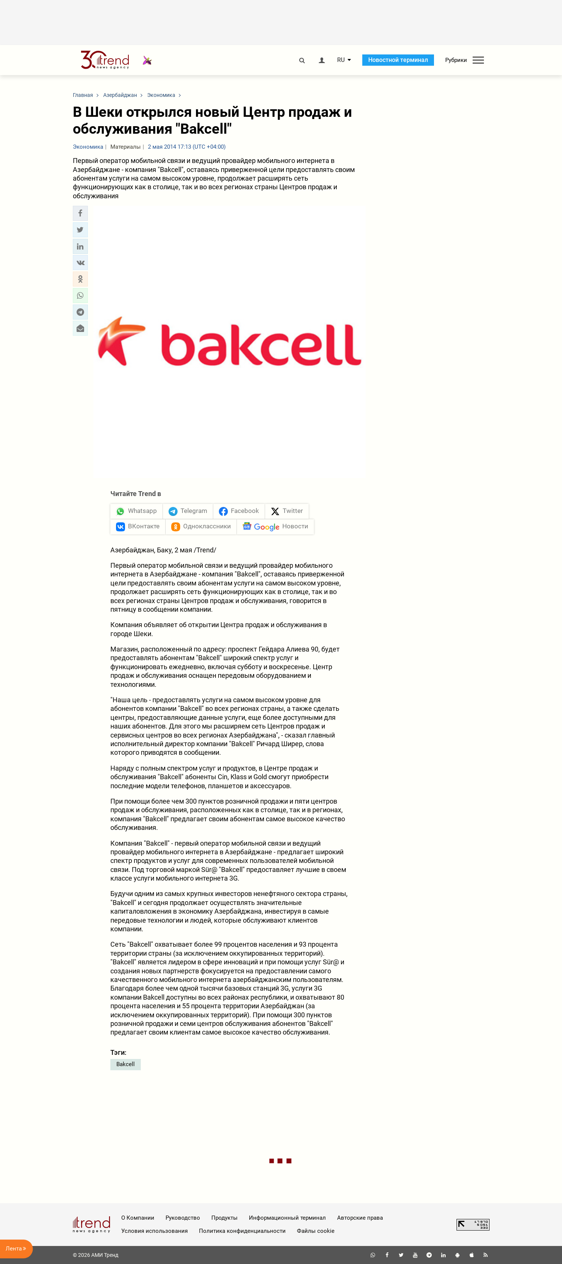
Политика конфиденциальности (242, 1231)
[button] (80, 213)
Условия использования (154, 1231)
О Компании (137, 1217)
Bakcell (125, 1064)
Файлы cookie (315, 1231)
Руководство (183, 1217)
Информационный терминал (287, 1217)
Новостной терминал (398, 59)
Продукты (224, 1217)
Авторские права (360, 1217)
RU (341, 60)
